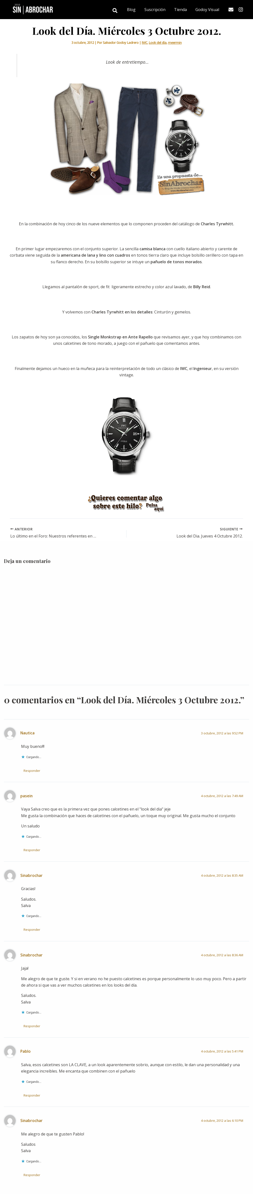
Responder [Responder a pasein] (32, 850)
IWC (144, 42)
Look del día (157, 42)
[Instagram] (240, 9)
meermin (175, 42)
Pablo (25, 1051)
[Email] (230, 9)
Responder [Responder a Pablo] (32, 1095)
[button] (118, 11)
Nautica (27, 733)
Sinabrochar (31, 875)
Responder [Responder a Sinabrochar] (32, 929)
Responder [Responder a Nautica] (32, 770)
